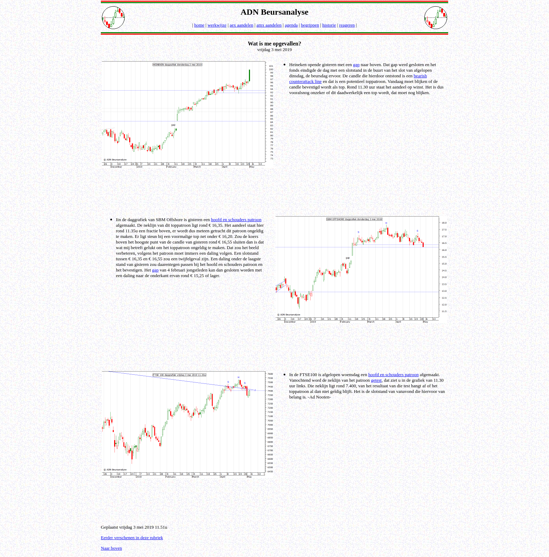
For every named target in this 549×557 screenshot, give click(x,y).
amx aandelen (269, 25)
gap (356, 64)
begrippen (310, 25)
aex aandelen (241, 25)
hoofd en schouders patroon (236, 219)
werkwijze (217, 25)
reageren (347, 25)
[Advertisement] (276, 191)
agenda (291, 25)
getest (376, 380)
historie (329, 25)
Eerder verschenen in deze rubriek (132, 537)
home (199, 25)
